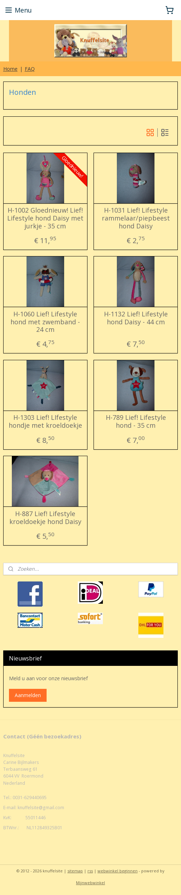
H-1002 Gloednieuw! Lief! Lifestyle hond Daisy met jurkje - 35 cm (45, 218)
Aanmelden (28, 695)
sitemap (75, 870)
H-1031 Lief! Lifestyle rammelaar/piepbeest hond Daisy (136, 218)
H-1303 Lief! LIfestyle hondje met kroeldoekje (45, 421)
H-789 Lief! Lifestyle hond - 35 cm (136, 421)
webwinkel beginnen (117, 870)
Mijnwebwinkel (90, 882)
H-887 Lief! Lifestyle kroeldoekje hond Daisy (45, 517)
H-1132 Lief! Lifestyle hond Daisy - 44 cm (136, 318)
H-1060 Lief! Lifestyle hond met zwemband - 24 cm (45, 322)
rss (90, 870)
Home (10, 68)
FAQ (30, 68)
